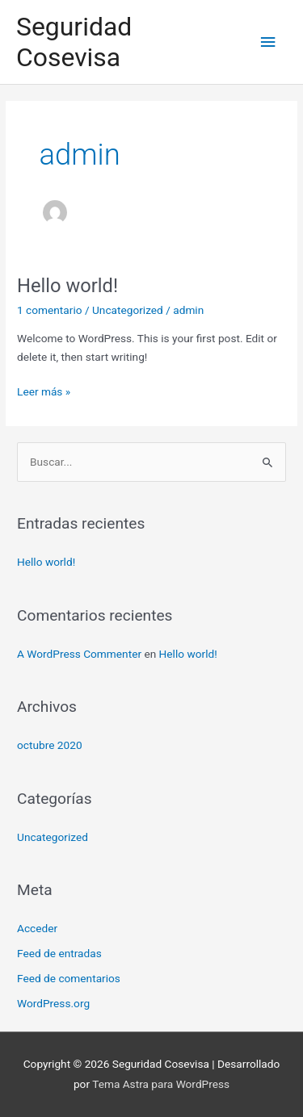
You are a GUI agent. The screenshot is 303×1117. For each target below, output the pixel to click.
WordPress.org (53, 1003)
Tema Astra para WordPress (160, 1083)
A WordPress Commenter (79, 653)
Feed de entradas (59, 953)
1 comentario (49, 309)
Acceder (37, 928)
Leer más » (43, 390)
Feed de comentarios (68, 978)
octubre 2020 (49, 744)
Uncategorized (127, 309)
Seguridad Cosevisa (74, 42)
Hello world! (67, 285)
